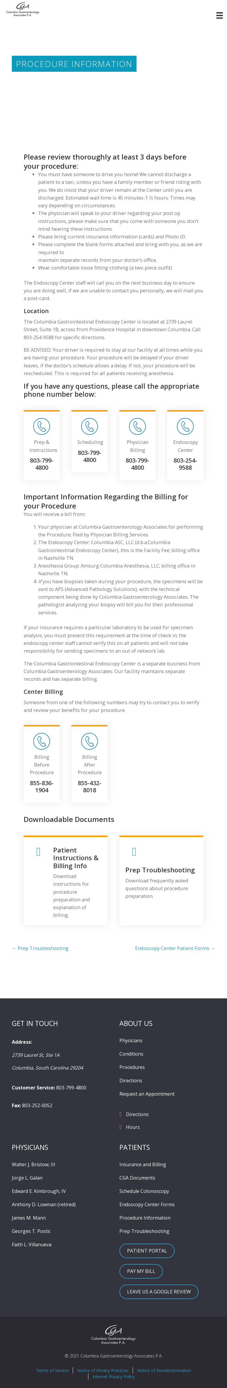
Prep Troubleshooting (144, 1231)
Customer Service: (33, 1087)
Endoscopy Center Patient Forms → (175, 948)
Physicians (130, 1040)
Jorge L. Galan (27, 1178)
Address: (22, 1042)
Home (19, 84)
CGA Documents (137, 1178)
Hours (133, 1127)
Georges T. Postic (31, 1231)
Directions (130, 1080)
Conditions (131, 1054)
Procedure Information (145, 1218)
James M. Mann (29, 1218)
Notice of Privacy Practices (103, 1370)
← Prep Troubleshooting (40, 948)
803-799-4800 (71, 1087)
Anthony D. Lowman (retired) (44, 1204)
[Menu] (219, 15)
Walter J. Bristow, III (33, 1164)
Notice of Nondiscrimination (164, 1370)
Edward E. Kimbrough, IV (39, 1191)
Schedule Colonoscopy (144, 1191)
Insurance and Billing (142, 1164)
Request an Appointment (147, 1094)
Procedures (132, 1067)
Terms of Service (52, 1370)
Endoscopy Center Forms (147, 1204)
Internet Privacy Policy (114, 1376)
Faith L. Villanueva (31, 1244)
